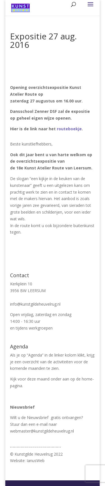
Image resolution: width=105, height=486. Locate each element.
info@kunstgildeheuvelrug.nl (35, 304)
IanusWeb (36, 460)
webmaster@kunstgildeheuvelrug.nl (42, 431)
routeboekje (69, 128)
